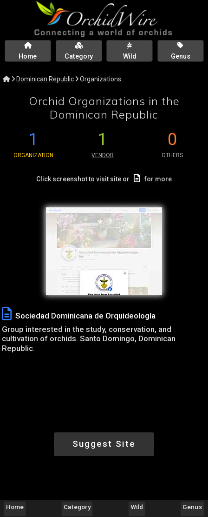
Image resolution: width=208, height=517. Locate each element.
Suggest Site (104, 443)
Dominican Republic (45, 79)
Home (15, 506)
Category (77, 506)
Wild (136, 506)
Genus (192, 506)
